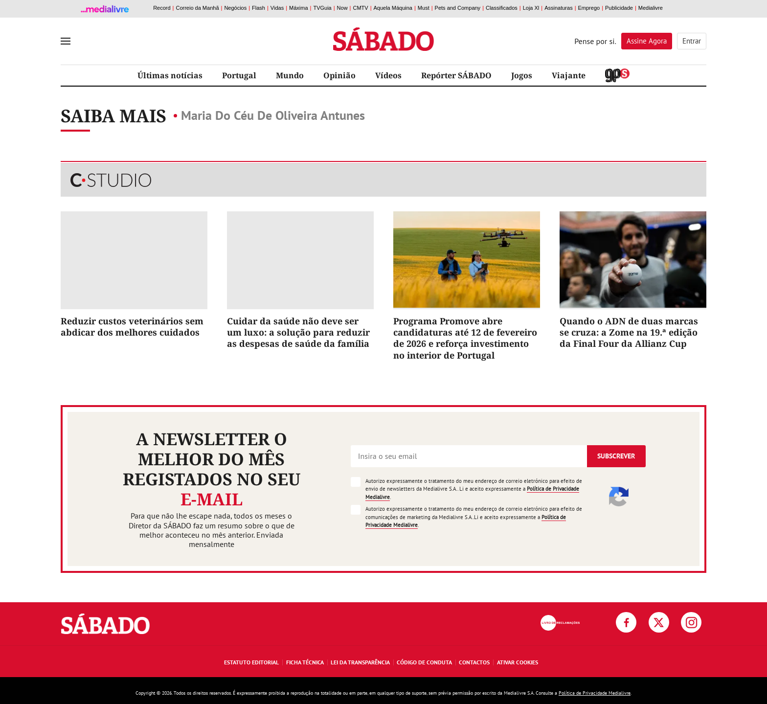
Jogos (521, 75)
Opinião (339, 75)
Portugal (239, 75)
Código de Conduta (424, 662)
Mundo (290, 75)
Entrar (691, 40)
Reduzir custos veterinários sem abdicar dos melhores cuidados (132, 326)
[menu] (65, 41)
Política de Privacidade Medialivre (595, 693)
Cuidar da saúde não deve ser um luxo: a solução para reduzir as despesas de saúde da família (298, 332)
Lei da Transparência (360, 662)
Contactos (474, 662)
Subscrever (616, 456)
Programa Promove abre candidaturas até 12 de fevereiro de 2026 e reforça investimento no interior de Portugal (465, 338)
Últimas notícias (170, 75)
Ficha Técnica (305, 662)
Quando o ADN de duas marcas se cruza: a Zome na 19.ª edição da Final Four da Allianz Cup (629, 332)
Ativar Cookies (517, 662)
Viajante (569, 75)
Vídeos (388, 75)
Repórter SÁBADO (456, 75)
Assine (647, 40)
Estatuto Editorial (251, 662)
